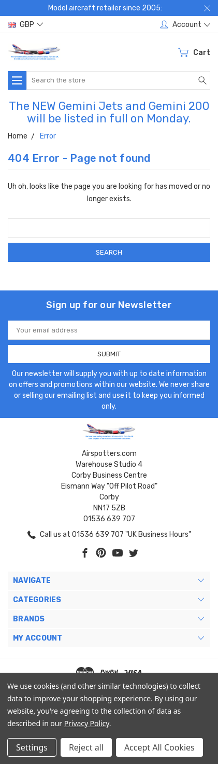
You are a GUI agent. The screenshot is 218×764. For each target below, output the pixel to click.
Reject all (86, 747)
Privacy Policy (86, 723)
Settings (32, 747)
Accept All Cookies (159, 747)
